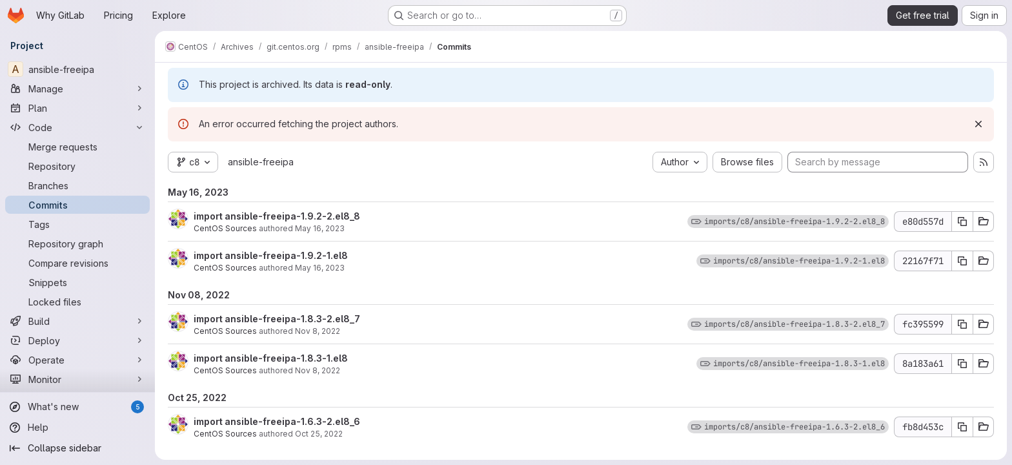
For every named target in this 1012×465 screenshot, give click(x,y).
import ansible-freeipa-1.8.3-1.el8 (271, 358)
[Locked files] (77, 302)
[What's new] (77, 407)
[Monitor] (77, 379)
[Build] (77, 321)
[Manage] (77, 88)
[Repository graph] (77, 243)
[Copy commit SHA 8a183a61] (962, 363)
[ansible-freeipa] (77, 69)
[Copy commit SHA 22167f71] (962, 261)
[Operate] (77, 360)
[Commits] (77, 205)
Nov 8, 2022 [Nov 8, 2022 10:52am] (317, 331)
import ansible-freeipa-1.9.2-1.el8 (271, 255)
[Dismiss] (978, 124)
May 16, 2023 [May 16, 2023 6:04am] (320, 268)
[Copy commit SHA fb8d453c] (962, 427)
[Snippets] (77, 282)
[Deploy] (77, 340)
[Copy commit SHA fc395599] (962, 324)
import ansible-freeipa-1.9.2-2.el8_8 (277, 216)
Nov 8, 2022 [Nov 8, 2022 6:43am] (317, 370)
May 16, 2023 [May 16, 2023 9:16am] (320, 228)
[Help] (77, 427)
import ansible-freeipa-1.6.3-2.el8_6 (277, 421)
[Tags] (77, 224)
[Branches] (77, 185)
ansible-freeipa (261, 161)
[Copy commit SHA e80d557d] (962, 221)
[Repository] (77, 166)
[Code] (77, 127)
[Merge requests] (77, 147)
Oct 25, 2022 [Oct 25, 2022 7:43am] (319, 434)
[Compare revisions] (77, 263)
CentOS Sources (225, 228)
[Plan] (77, 108)
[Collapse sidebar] (77, 448)
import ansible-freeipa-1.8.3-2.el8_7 (277, 318)
